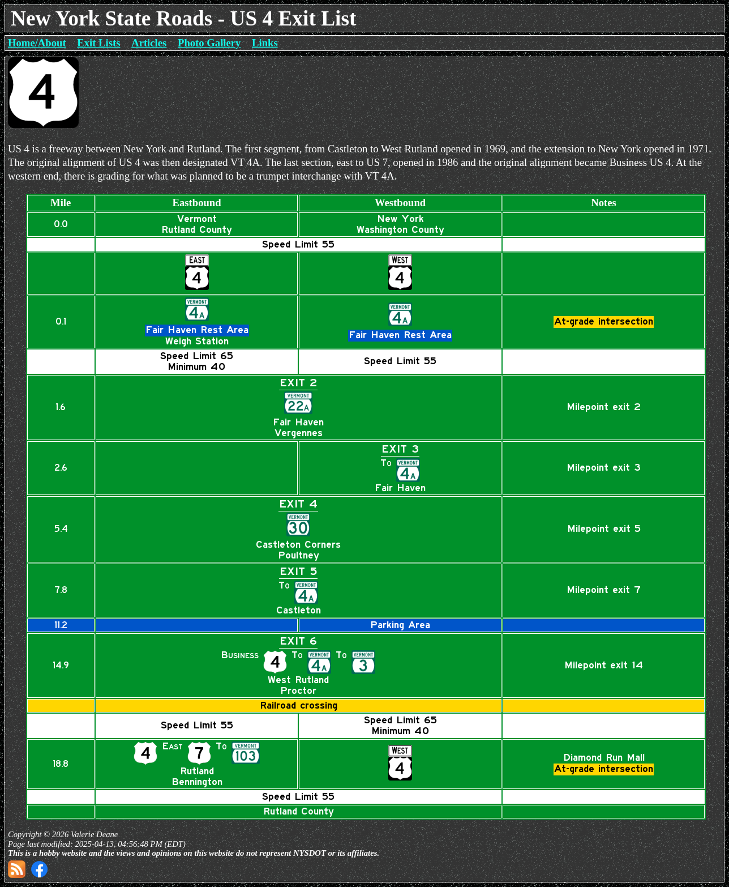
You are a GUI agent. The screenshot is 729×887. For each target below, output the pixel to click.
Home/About (37, 43)
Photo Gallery (209, 43)
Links (265, 43)
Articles (148, 43)
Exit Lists (98, 43)
